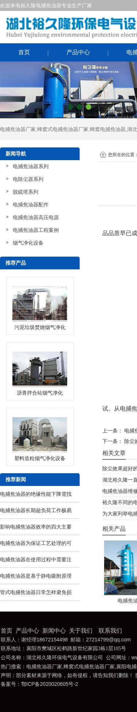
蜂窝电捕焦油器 (108, 129)
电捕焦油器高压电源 (36, 217)
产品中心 (78, 52)
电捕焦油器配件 (31, 204)
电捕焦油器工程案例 (36, 230)
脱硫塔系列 (25, 192)
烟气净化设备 (28, 243)
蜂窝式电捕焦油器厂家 (62, 129)
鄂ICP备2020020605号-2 (49, 684)
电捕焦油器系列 (31, 166)
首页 (24, 52)
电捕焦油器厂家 (18, 129)
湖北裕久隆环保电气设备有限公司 (64, 657)
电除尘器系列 (28, 179)
